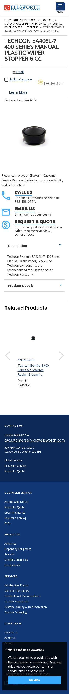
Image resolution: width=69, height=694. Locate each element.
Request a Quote (35, 222)
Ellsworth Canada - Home (20, 20)
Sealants (9, 554)
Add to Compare (21, 79)
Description (34, 245)
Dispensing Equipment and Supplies (26, 23)
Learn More (18, 92)
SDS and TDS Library (16, 590)
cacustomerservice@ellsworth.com (34, 440)
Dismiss (34, 680)
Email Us (25, 209)
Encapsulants (12, 565)
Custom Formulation (16, 601)
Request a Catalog (15, 518)
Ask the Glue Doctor (16, 502)
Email (18, 72)
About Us (9, 638)
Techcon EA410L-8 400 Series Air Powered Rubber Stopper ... (33, 370)
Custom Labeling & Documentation (25, 607)
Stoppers (32, 27)
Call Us (23, 192)
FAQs (7, 523)
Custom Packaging (15, 612)
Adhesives (10, 543)
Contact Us (11, 632)
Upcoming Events (14, 512)
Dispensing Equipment (17, 549)
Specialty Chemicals (16, 559)
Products (47, 20)
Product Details (34, 285)
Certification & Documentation (22, 596)
